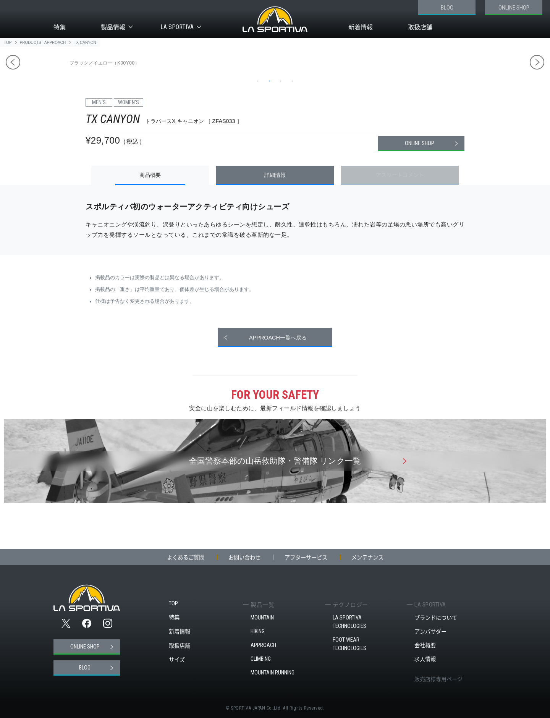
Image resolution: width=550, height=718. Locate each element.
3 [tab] (281, 81)
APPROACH (263, 645)
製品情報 (113, 27)
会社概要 (425, 645)
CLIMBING (261, 659)
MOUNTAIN (262, 618)
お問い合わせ (244, 557)
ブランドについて (435, 618)
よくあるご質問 (185, 557)
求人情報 (425, 659)
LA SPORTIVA (177, 27)
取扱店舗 (420, 27)
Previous (13, 62)
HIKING (258, 631)
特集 (59, 27)
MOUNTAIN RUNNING (272, 672)
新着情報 (360, 27)
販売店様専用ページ (438, 678)
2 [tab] (269, 81)
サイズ (177, 660)
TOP (173, 603)
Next (537, 62)
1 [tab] (258, 81)
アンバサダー (430, 631)
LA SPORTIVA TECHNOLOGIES (349, 622)
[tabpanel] (277, 58)
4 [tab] (292, 81)
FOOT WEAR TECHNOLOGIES (349, 644)
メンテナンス (367, 557)
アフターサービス (306, 557)
